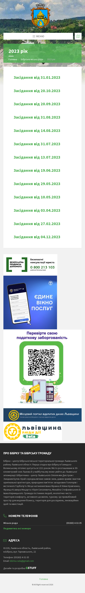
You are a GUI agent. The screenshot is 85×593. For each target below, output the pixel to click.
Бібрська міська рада (32, 59)
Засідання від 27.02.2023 (37, 223)
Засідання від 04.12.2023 (37, 236)
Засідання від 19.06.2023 (37, 170)
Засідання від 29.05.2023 (37, 183)
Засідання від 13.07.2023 (37, 157)
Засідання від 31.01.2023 (37, 77)
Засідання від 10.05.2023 (37, 197)
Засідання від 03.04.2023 (37, 210)
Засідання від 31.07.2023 (37, 143)
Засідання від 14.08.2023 (37, 130)
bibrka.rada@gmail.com (22, 560)
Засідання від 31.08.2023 (37, 117)
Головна (13, 59)
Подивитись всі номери (17, 528)
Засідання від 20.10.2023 (37, 90)
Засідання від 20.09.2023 (37, 103)
